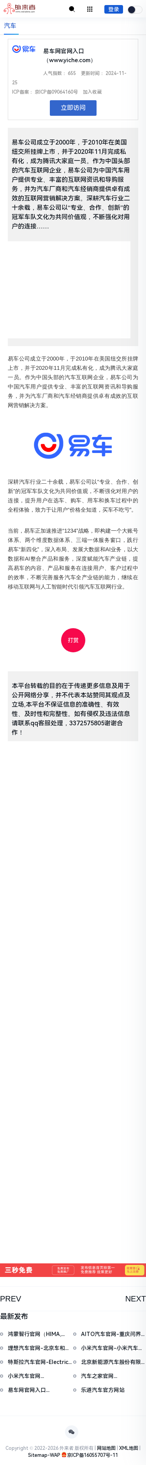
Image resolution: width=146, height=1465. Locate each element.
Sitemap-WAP (44, 1455)
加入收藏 (92, 92)
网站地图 (106, 1448)
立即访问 (73, 107)
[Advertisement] (69, 289)
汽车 (10, 26)
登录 (113, 9)
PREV (10, 1298)
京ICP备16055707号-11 (92, 1455)
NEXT (135, 1298)
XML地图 (128, 1448)
